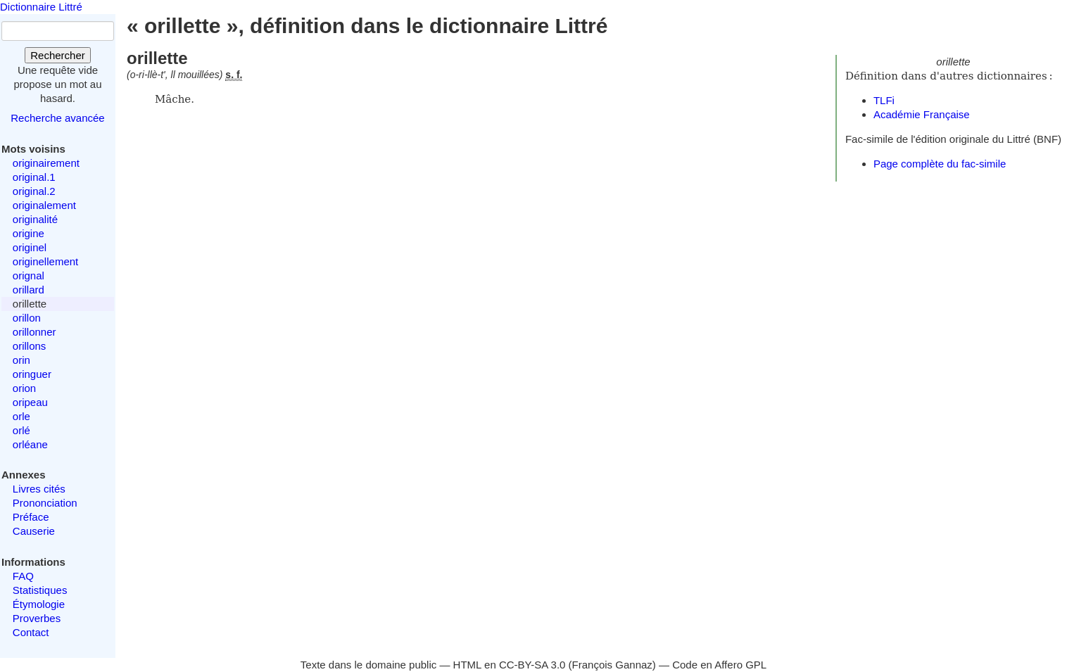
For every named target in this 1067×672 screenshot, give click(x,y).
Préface (31, 517)
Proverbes (37, 618)
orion (24, 388)
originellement (45, 261)
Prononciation (45, 503)
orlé (21, 430)
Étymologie (39, 604)
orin (21, 360)
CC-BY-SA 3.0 (532, 665)
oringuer (32, 374)
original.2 (34, 191)
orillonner (34, 332)
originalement (44, 205)
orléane (30, 444)
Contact (31, 632)
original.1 (34, 177)
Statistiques (40, 590)
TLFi (884, 100)
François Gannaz (612, 665)
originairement (46, 163)
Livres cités (39, 489)
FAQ (23, 576)
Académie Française (921, 114)
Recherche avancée (57, 118)
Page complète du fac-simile (939, 164)
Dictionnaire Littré (41, 7)
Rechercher (57, 55)
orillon (27, 318)
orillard (28, 290)
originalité (35, 219)
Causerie (34, 531)
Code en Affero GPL (719, 665)
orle (21, 416)
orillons (29, 346)
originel (29, 247)
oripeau (30, 402)
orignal (28, 275)
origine (28, 233)
